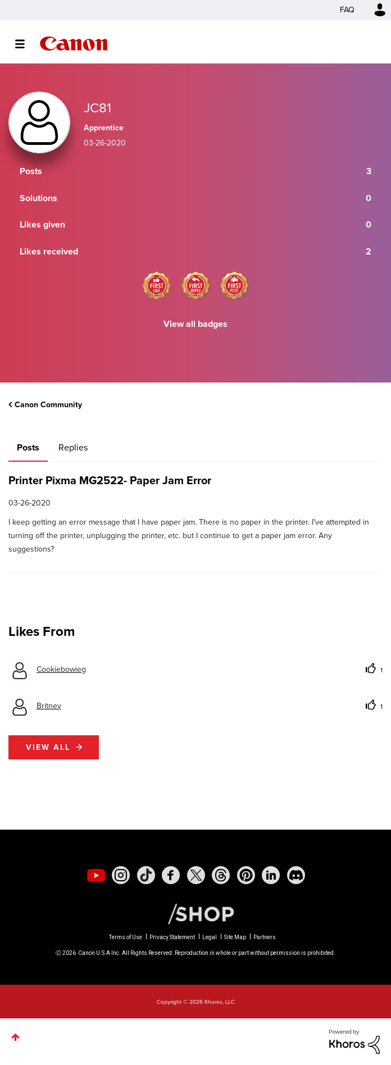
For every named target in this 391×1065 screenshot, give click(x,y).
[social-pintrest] (246, 875)
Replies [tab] (73, 447)
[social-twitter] (196, 875)
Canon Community (73, 43)
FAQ (347, 10)
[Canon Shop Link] (195, 913)
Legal (209, 937)
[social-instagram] (121, 875)
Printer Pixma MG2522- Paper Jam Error (109, 480)
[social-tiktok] (146, 875)
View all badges (195, 323)
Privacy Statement (172, 937)
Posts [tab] (28, 447)
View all (48, 747)
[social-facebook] (171, 875)
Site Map (235, 937)
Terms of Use (125, 937)
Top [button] (15, 1037)
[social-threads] (221, 875)
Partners (264, 937)
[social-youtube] (96, 875)
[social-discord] (296, 875)
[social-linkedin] (271, 875)
